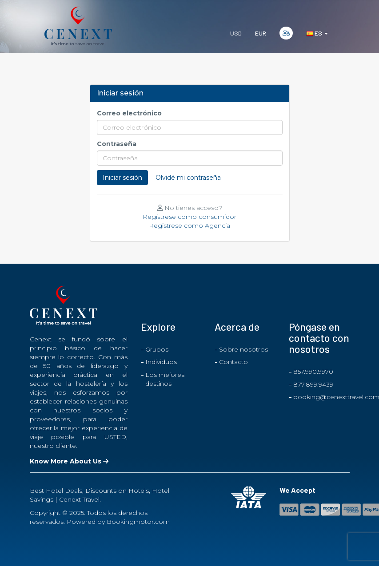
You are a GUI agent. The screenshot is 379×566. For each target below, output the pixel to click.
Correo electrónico (129, 113)
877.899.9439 (313, 384)
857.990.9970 (313, 372)
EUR (260, 33)
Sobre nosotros (243, 349)
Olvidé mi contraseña (188, 178)
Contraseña (116, 144)
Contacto (233, 362)
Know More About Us (69, 461)
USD (236, 33)
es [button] (317, 33)
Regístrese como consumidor (189, 217)
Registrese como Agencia (189, 226)
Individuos (161, 362)
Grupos (156, 349)
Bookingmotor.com (138, 522)
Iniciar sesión (122, 178)
